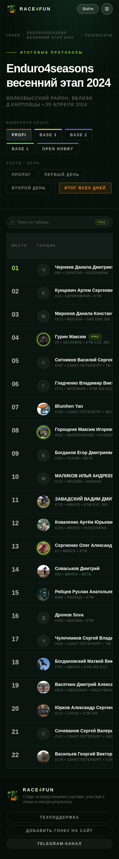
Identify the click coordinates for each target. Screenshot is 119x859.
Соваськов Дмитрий (77, 568)
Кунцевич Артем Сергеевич (85, 290)
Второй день (29, 188)
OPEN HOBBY (58, 149)
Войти (88, 9)
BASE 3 (48, 135)
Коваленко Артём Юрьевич (85, 522)
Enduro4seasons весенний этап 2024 (50, 35)
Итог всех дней (85, 188)
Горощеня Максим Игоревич (86, 429)
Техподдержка (59, 817)
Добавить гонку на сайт (59, 831)
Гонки (13, 35)
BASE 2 (78, 135)
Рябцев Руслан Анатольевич (86, 591)
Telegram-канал (59, 844)
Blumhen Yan (69, 406)
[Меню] (107, 9)
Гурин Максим (70, 336)
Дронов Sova (69, 614)
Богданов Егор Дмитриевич (85, 452)
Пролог (21, 174)
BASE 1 (20, 149)
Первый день (62, 174)
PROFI (19, 135)
